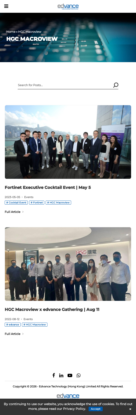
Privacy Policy (74, 409)
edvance (14, 324)
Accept (95, 409)
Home (10, 31)
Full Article (14, 212)
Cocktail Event (17, 202)
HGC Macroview (60, 202)
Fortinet (38, 202)
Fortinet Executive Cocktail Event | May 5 (48, 187)
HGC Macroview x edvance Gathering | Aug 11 (52, 309)
